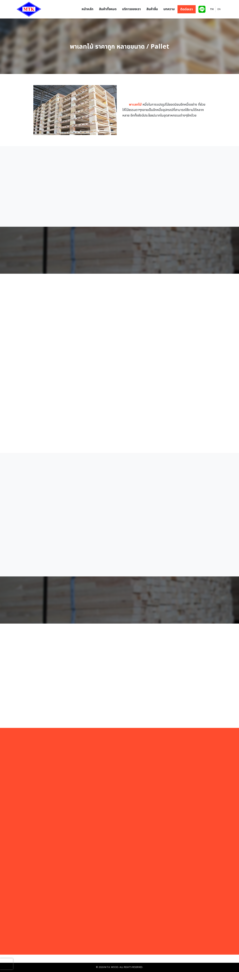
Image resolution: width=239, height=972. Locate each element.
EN (219, 9)
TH (212, 9)
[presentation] (6, 963)
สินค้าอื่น (152, 9)
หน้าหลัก (87, 9)
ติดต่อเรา (186, 9)
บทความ (169, 9)
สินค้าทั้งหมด (108, 9)
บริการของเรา (131, 9)
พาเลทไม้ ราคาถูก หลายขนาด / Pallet (119, 47)
